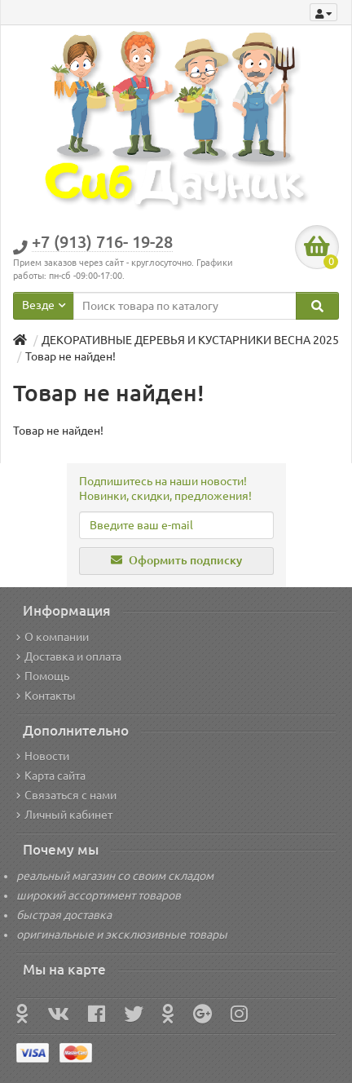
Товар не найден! (70, 356)
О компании (52, 636)
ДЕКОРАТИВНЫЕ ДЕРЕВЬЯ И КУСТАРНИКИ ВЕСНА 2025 (190, 340)
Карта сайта (51, 775)
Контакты (46, 695)
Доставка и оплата (68, 656)
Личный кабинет (64, 814)
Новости (42, 756)
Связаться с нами (66, 795)
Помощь (42, 676)
